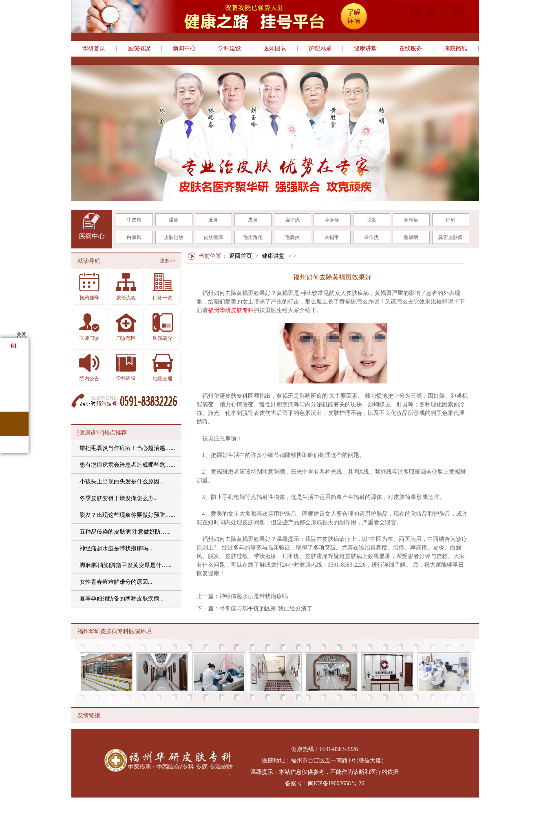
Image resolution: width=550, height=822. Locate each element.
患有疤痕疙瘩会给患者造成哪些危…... (127, 465)
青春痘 (411, 220)
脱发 (371, 220)
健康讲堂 (365, 48)
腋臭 (213, 220)
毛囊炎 (292, 237)
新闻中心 (184, 48)
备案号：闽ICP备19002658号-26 (324, 783)
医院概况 (139, 48)
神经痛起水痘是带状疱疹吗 (253, 596)
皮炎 (253, 220)
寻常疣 (371, 237)
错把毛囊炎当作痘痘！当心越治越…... (127, 448)
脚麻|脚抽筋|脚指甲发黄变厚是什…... (126, 565)
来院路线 (455, 48)
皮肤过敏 (173, 237)
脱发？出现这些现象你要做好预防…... (127, 515)
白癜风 (134, 237)
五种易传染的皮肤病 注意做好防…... (125, 532)
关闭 (22, 334)
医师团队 (274, 48)
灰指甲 (332, 237)
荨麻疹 (332, 220)
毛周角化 (253, 237)
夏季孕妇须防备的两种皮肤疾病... (122, 599)
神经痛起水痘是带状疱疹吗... (116, 548)
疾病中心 (92, 236)
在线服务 (410, 48)
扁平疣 (292, 220)
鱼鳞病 (411, 237)
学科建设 (229, 48)
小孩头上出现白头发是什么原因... (122, 482)
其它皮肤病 (450, 237)
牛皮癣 (134, 220)
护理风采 (320, 48)
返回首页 (240, 256)
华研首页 (93, 48)
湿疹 (174, 220)
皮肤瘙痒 (213, 237)
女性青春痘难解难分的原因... (116, 582)
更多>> (167, 261)
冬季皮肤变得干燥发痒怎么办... (119, 498)
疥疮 (450, 220)
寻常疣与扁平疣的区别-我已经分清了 (266, 608)
